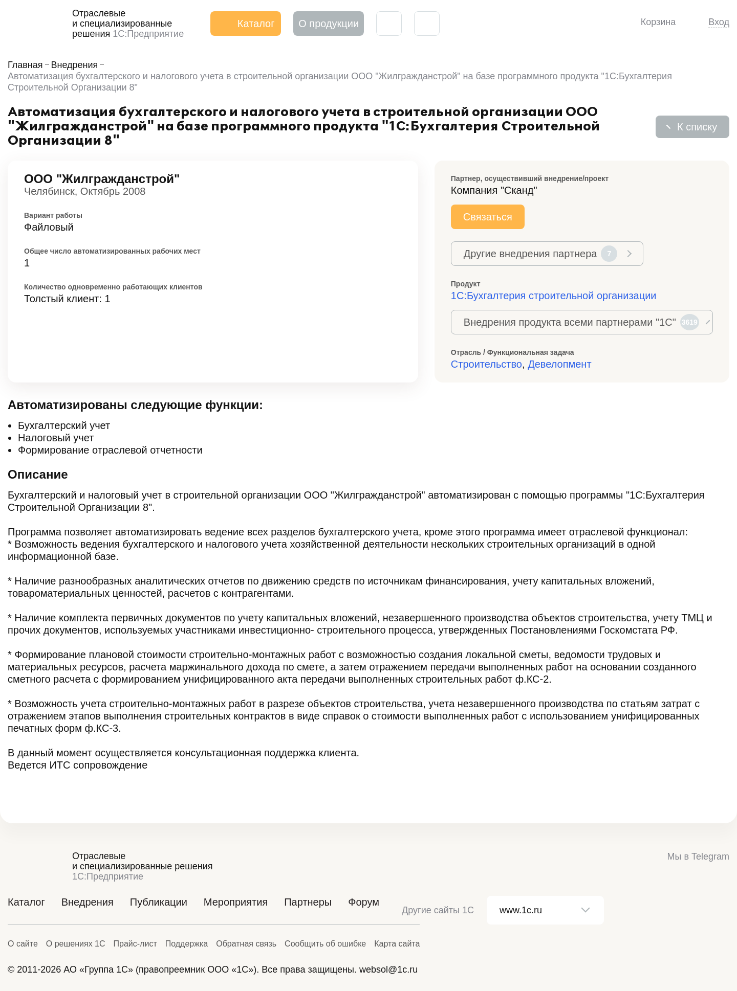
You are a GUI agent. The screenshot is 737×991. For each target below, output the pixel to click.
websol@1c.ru (388, 969)
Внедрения (74, 65)
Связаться (487, 216)
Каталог (26, 902)
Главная (25, 65)
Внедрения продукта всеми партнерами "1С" (581, 322)
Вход (718, 22)
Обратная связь (246, 943)
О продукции (328, 23)
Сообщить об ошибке (325, 943)
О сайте (23, 943)
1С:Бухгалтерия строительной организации (554, 295)
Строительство (486, 364)
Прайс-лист (135, 943)
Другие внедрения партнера (541, 253)
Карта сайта (397, 943)
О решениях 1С (75, 943)
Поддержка (186, 943)
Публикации (158, 902)
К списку (697, 126)
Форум (363, 902)
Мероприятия (236, 902)
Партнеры (308, 902)
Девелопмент (559, 364)
